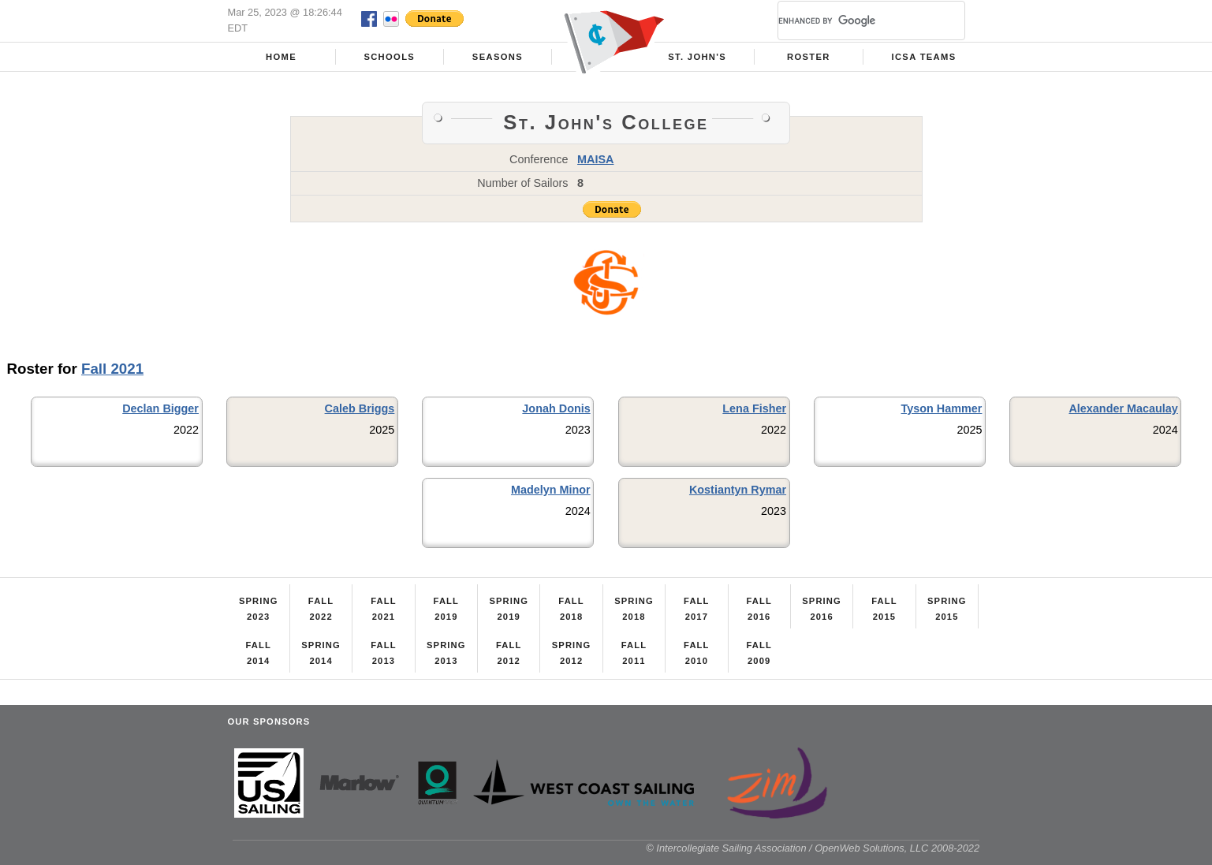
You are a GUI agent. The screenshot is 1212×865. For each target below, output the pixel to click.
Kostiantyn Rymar (737, 489)
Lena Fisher (754, 408)
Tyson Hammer (942, 408)
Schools (389, 57)
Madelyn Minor (551, 489)
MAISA (595, 159)
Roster (808, 57)
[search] (852, 20)
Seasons (497, 57)
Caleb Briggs (360, 408)
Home (281, 57)
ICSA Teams (923, 57)
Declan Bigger (160, 408)
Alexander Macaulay (1122, 408)
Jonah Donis (556, 408)
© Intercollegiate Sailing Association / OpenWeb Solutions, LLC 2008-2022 (812, 848)
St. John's (697, 57)
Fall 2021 (112, 368)
